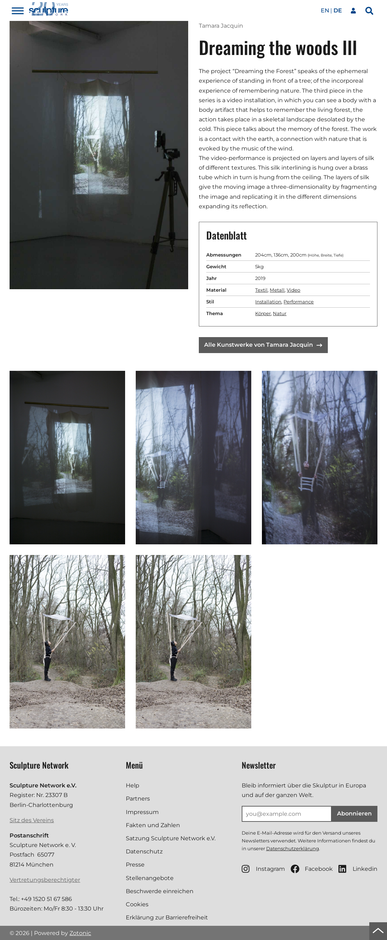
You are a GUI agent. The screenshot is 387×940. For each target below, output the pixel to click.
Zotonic (80, 933)
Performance (299, 301)
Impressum (142, 812)
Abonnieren (354, 813)
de (337, 10)
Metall (277, 290)
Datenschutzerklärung (292, 848)
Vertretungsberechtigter (45, 879)
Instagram (263, 868)
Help (132, 785)
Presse (135, 864)
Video (293, 290)
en (325, 10)
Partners (138, 798)
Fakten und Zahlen (153, 825)
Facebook (312, 868)
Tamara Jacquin (221, 25)
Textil (261, 290)
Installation (268, 301)
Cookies (137, 904)
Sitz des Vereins (32, 820)
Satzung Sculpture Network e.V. (170, 838)
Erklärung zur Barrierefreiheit (167, 917)
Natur (279, 313)
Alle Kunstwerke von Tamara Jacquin (263, 344)
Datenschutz (144, 851)
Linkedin (357, 868)
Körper (263, 313)
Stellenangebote (150, 878)
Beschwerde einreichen (160, 891)
